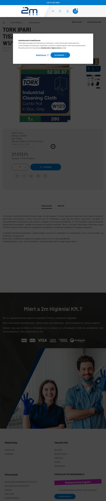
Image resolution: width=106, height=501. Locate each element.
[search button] (60, 11)
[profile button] (67, 11)
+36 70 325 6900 (53, 2)
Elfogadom (59, 55)
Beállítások (41, 55)
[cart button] (75, 11)
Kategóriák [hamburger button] (53, 11)
